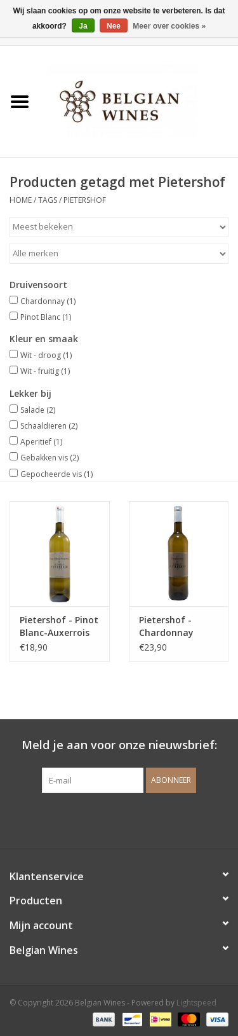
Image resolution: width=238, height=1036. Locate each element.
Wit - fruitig (45, 371)
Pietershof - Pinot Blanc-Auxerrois (59, 626)
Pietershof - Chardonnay (166, 626)
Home (21, 200)
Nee (114, 26)
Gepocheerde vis (56, 474)
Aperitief (41, 441)
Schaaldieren (48, 425)
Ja (83, 26)
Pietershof (84, 200)
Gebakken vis (49, 457)
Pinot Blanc (45, 317)
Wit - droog (46, 355)
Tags (47, 200)
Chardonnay (48, 301)
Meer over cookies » (169, 26)
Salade (37, 409)
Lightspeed (196, 1002)
